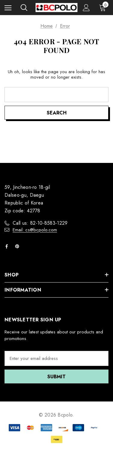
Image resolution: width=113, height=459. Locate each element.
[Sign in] (86, 7)
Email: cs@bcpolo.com (35, 229)
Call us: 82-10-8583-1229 (40, 223)
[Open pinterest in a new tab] (18, 246)
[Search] (23, 7)
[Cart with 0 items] (103, 7)
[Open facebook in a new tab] (8, 246)
